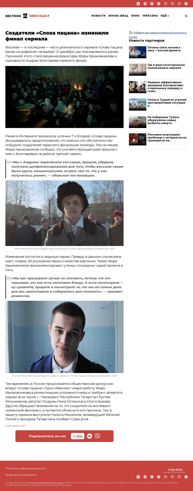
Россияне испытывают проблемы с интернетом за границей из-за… (167, 137)
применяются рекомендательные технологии (45, 483)
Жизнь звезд (118, 16)
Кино (135, 16)
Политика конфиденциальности (25, 468)
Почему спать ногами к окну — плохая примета (164, 49)
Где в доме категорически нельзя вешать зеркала (166, 67)
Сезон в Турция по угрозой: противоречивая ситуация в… (167, 102)
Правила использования (20, 474)
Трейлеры (150, 16)
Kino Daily (27, 16)
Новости (98, 16)
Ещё (165, 16)
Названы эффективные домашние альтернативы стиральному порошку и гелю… (165, 87)
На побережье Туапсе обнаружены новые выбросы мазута (163, 120)
